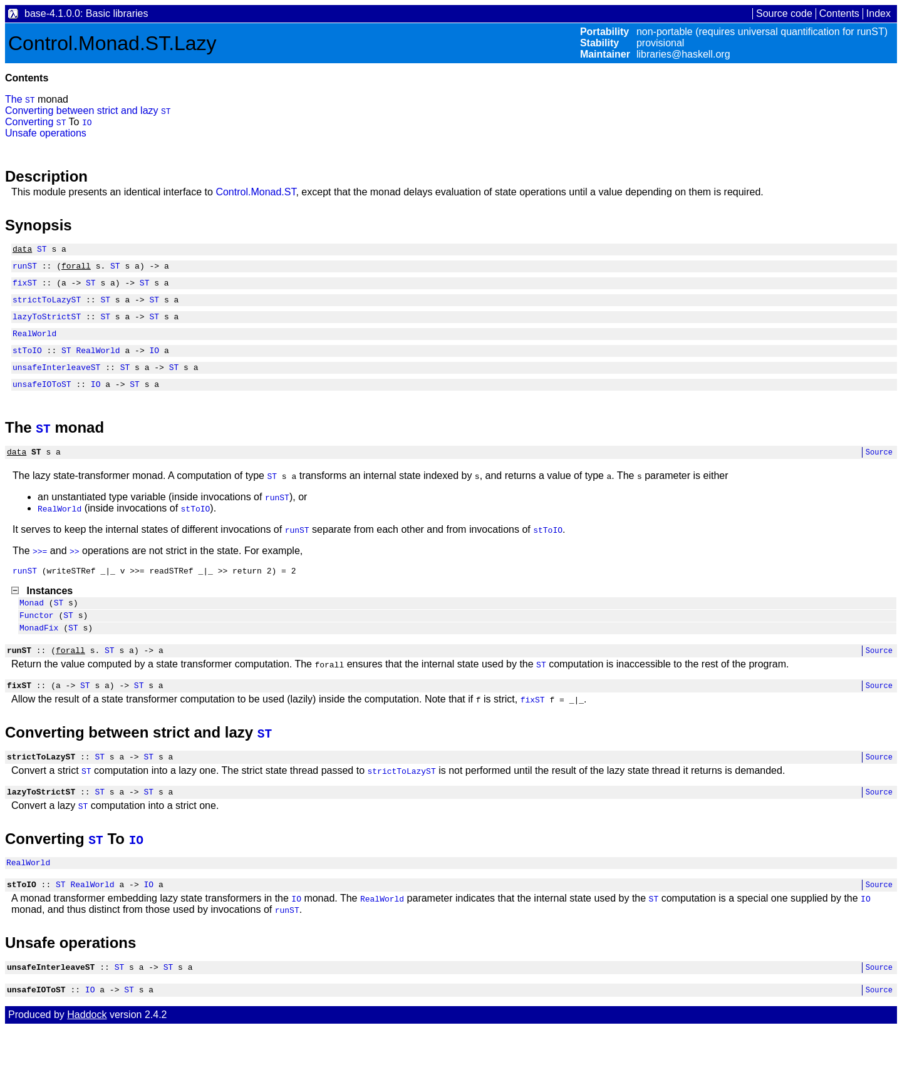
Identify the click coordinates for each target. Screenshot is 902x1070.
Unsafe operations (45, 133)
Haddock (86, 1056)
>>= (40, 569)
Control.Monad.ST (255, 192)
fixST (25, 288)
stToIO (27, 363)
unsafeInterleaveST (56, 382)
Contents (839, 13)
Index (878, 13)
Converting (30, 121)
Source (879, 470)
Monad (31, 624)
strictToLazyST (47, 306)
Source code (784, 13)
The (15, 99)
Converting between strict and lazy (83, 110)
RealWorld (34, 344)
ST (30, 99)
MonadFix (38, 653)
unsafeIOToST (42, 400)
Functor (36, 639)
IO (87, 122)
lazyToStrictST (47, 325)
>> (75, 569)
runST (25, 269)
